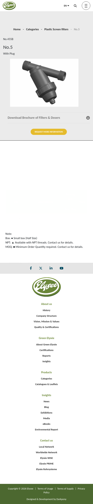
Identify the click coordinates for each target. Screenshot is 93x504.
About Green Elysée (46, 344)
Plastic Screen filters (56, 29)
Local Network (46, 446)
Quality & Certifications (46, 327)
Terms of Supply (65, 488)
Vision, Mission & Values (46, 321)
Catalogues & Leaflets (46, 384)
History (46, 310)
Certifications (47, 350)
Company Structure (46, 315)
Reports (46, 355)
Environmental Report (46, 429)
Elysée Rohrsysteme (46, 469)
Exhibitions (46, 412)
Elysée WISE (46, 458)
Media (46, 418)
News (46, 401)
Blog (46, 407)
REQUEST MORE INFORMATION (62, 132)
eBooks (46, 423)
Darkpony (61, 499)
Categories (32, 29)
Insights (47, 361)
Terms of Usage (45, 488)
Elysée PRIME (46, 463)
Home (17, 29)
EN (66, 6)
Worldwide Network (46, 452)
